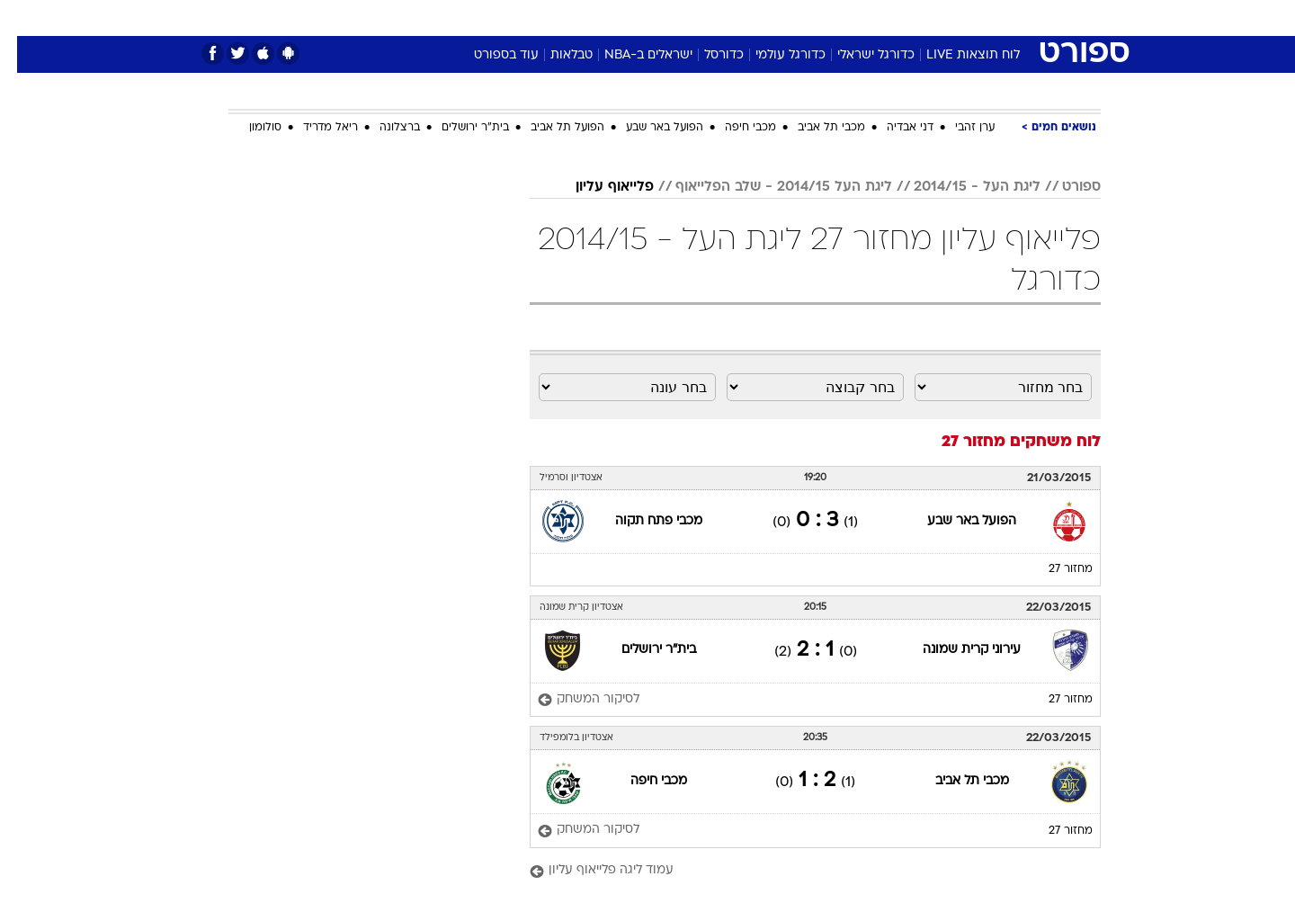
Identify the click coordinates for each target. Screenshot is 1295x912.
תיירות (575, 17)
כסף (740, 17)
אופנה (442, 17)
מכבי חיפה (733, 127)
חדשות (966, 17)
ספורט (905, 17)
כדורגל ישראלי (859, 55)
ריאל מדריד (313, 127)
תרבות (846, 17)
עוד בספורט (489, 55)
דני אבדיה (893, 127)
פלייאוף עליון (597, 187)
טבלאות (554, 55)
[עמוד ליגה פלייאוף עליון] (798, 871)
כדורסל (707, 55)
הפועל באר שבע (647, 127)
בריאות (636, 17)
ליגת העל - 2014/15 (960, 187)
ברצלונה (382, 127)
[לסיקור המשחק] (571, 700)
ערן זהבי (958, 127)
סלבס (789, 17)
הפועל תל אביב (550, 127)
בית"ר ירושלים (458, 127)
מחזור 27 (1054, 569)
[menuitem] (955, 18)
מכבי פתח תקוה (641, 521)
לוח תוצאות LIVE (956, 55)
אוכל (692, 17)
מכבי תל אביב (814, 127)
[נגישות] (24, 18)
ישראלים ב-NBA (631, 55)
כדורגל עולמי (773, 55)
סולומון (248, 127)
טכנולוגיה (508, 17)
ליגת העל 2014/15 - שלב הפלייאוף (766, 187)
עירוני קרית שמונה (955, 650)
